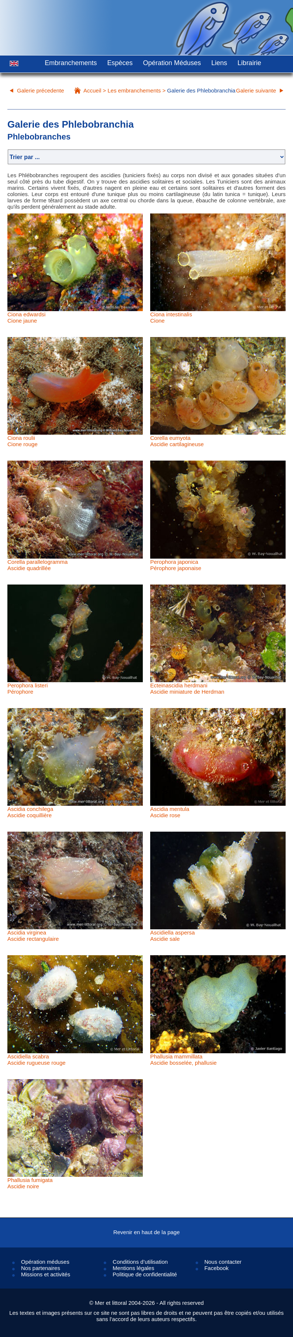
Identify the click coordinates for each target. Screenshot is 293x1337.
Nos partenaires (40, 1268)
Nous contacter (223, 1262)
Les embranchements (134, 90)
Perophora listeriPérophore (27, 688)
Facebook (216, 1268)
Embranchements (71, 63)
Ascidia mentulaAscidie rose (169, 812)
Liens (219, 63)
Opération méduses (45, 1262)
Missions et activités (45, 1274)
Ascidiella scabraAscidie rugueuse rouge (36, 1059)
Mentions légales (133, 1268)
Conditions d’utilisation (140, 1262)
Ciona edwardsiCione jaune (26, 317)
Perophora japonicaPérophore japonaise (175, 565)
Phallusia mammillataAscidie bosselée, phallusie (183, 1059)
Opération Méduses (172, 63)
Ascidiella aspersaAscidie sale (172, 935)
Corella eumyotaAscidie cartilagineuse (177, 441)
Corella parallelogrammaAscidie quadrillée (37, 565)
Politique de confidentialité (145, 1274)
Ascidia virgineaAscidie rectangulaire (33, 935)
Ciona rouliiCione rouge (22, 441)
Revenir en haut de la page (146, 1232)
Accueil (92, 90)
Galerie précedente (40, 90)
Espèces (119, 63)
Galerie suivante (256, 90)
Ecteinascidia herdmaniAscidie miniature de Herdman (187, 688)
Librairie (249, 63)
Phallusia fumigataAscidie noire (30, 1183)
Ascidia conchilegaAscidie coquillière (30, 812)
